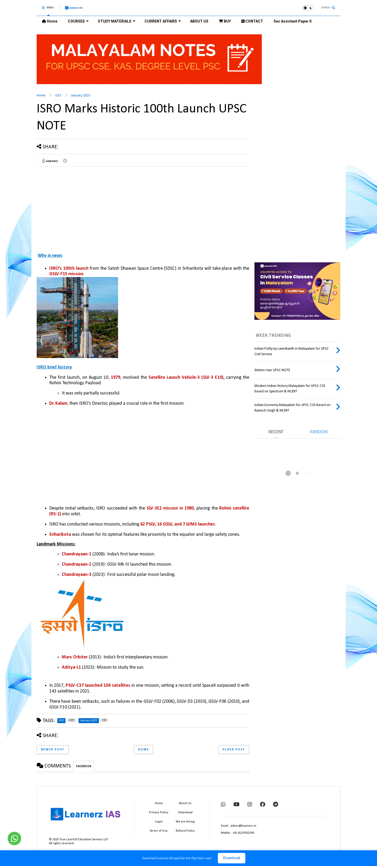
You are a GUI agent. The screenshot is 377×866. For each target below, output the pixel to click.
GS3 (58, 96)
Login (159, 821)
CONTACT (252, 21)
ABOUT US (199, 21)
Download (231, 858)
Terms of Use (159, 830)
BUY (225, 21)
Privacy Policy (158, 812)
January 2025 (80, 96)
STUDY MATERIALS (116, 21)
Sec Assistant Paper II (293, 21)
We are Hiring (185, 821)
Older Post (233, 749)
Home (49, 21)
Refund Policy (185, 830)
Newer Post (52, 749)
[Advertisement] (81, 207)
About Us (185, 803)
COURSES (78, 21)
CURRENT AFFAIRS (163, 21)
